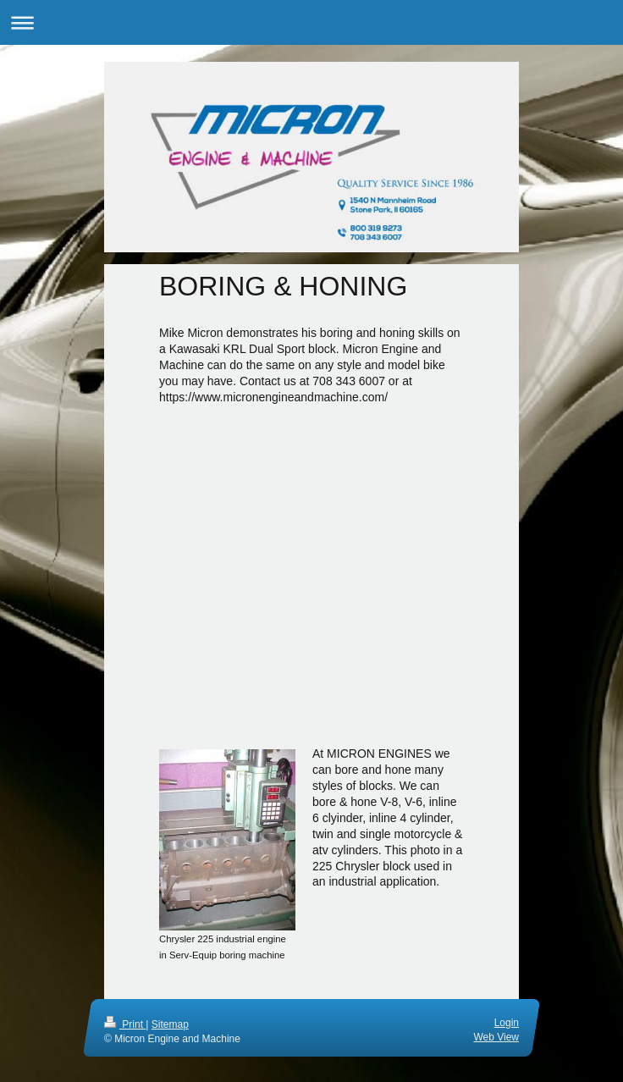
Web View (496, 1037)
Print (125, 1024)
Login (506, 1023)
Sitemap (170, 1024)
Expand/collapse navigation (311, 22)
